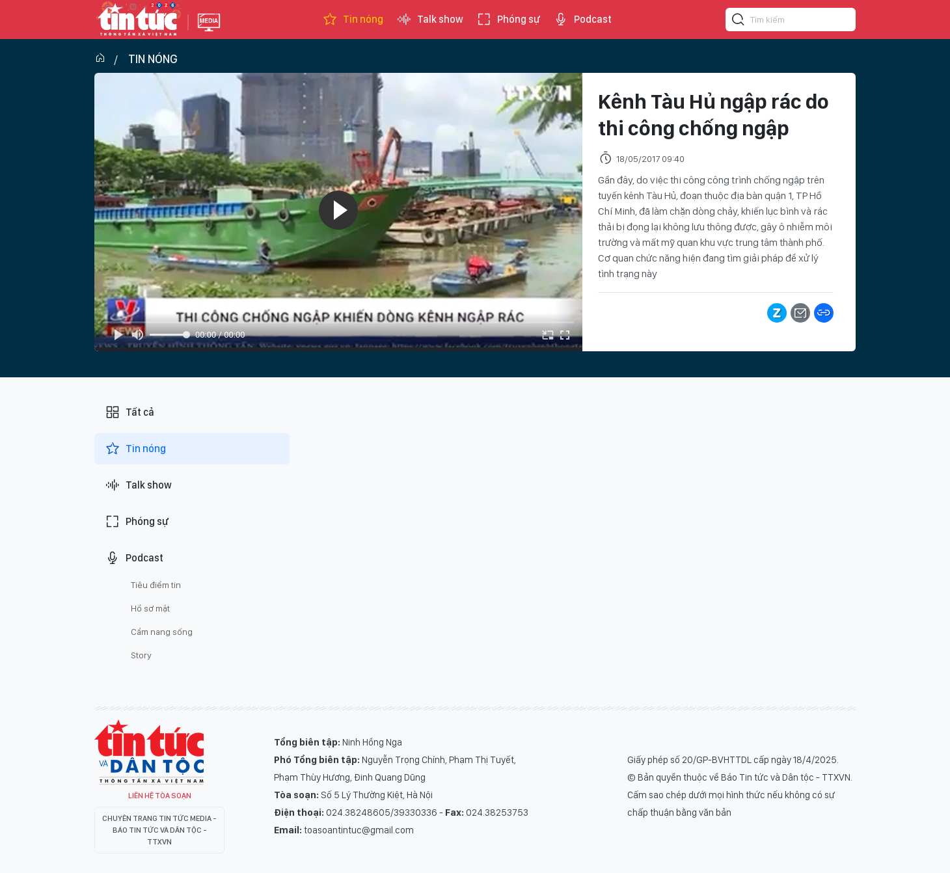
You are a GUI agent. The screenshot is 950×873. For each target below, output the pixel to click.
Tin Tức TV (149, 752)
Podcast (582, 19)
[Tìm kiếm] (738, 21)
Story (141, 655)
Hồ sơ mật (150, 608)
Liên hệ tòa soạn (159, 795)
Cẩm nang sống (162, 631)
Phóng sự (508, 19)
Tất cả (129, 412)
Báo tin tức (138, 19)
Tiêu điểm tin (156, 585)
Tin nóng (352, 19)
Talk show (429, 19)
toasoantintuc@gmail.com (359, 830)
